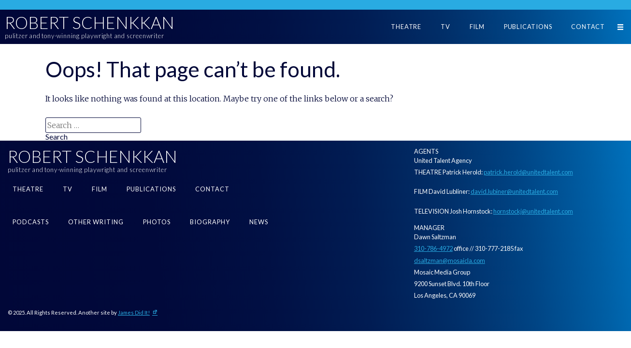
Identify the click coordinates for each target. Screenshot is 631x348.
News (258, 222)
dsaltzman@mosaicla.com (449, 260)
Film (477, 26)
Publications (528, 26)
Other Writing (96, 222)
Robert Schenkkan (89, 22)
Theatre (406, 26)
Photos (157, 222)
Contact (588, 26)
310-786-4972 (433, 248)
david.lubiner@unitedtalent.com (514, 191)
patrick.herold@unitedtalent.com (528, 172)
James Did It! (134, 312)
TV (445, 26)
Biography (210, 222)
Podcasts (31, 222)
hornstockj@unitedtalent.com (533, 211)
